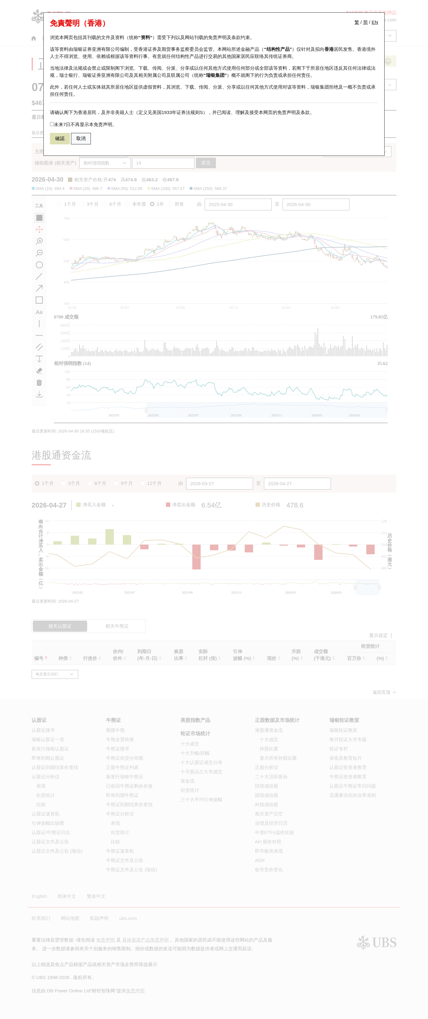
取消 (81, 138)
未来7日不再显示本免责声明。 (83, 124)
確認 (60, 138)
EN (375, 22)
